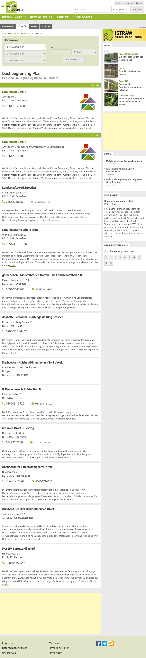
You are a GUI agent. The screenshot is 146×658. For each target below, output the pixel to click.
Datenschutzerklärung (14, 647)
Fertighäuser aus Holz (41, 16)
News (34, 26)
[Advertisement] (50, 613)
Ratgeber (7, 26)
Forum (46, 26)
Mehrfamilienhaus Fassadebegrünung (124, 161)
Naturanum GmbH (14, 92)
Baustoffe (20, 16)
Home (4, 33)
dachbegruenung (28, 33)
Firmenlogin (55, 652)
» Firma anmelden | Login (129, 3)
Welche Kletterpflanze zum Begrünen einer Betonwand (124, 180)
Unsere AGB (9, 652)
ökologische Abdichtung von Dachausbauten (120, 170)
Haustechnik (62, 16)
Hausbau (7, 16)
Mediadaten (55, 643)
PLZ (53, 47)
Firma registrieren (59, 647)
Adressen (13, 33)
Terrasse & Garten (82, 16)
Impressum (8, 643)
